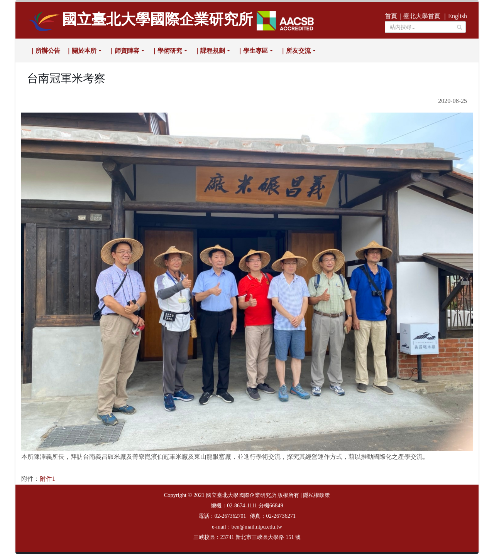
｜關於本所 (81, 50)
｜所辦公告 (44, 50)
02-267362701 (230, 516)
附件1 (47, 478)
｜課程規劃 (209, 50)
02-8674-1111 (242, 506)
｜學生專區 (252, 50)
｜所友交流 (295, 50)
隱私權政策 (316, 495)
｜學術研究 (166, 50)
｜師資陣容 (123, 50)
